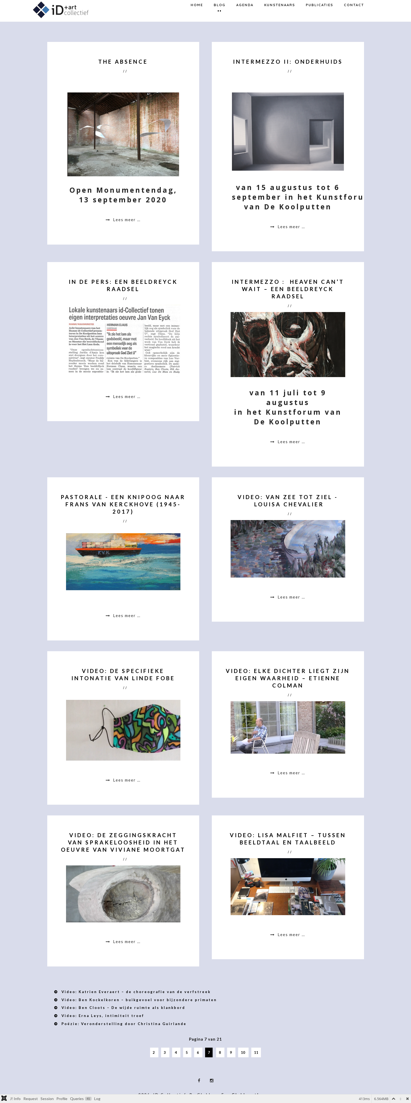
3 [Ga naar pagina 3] (165, 1052)
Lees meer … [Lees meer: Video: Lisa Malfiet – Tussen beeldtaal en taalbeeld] (290, 934)
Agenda (244, 17)
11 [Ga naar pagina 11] (256, 1052)
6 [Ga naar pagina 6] (198, 1052)
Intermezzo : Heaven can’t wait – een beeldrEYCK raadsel (288, 288)
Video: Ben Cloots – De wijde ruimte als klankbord (122, 1007)
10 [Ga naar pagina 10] (243, 1052)
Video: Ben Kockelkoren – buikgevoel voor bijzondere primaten (138, 1000)
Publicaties (319, 17)
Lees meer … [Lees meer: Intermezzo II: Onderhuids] (290, 226)
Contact (354, 17)
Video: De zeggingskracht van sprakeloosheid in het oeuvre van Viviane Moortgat (123, 842)
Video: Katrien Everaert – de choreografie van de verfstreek (135, 992)
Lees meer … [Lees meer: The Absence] (126, 219)
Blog (219, 17)
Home (197, 17)
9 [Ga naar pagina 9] (231, 1052)
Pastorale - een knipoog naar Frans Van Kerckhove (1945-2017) (123, 504)
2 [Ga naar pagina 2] (154, 1052)
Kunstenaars (279, 17)
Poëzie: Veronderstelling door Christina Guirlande (123, 1024)
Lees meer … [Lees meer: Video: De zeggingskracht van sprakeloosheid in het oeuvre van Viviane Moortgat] (126, 941)
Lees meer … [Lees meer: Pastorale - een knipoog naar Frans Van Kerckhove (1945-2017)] (126, 615)
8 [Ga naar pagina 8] (220, 1052)
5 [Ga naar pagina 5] (187, 1052)
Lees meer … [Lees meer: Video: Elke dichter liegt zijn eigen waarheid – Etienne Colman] (290, 772)
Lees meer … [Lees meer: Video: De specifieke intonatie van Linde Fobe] (126, 780)
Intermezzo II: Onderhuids (288, 61)
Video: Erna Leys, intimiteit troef (102, 1016)
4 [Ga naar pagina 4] (176, 1052)
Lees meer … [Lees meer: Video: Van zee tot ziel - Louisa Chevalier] (290, 597)
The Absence (123, 61)
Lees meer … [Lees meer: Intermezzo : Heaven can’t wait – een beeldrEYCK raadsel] (290, 441)
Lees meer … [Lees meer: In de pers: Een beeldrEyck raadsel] (126, 396)
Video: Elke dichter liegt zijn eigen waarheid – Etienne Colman (288, 678)
